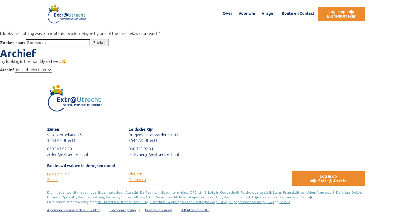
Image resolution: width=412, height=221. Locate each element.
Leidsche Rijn (58, 174)
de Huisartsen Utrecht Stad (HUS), (124, 202)
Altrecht (132, 192)
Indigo (163, 192)
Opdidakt (68, 197)
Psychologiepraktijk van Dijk (200, 197)
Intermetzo (178, 192)
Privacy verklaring (158, 210)
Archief (7, 70)
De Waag (343, 192)
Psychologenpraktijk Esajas (260, 192)
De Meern (137, 179)
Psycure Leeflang (91, 197)
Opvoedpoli (229, 192)
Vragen (269, 13)
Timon (126, 197)
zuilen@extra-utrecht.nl (67, 154)
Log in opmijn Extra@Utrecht (328, 178)
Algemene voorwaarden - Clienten (73, 210)
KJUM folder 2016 (195, 210)
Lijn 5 (202, 192)
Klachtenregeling (123, 210)
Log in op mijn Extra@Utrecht (341, 13)
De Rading (148, 192)
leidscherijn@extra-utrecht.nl (154, 154)
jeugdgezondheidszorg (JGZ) (251, 202)
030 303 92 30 (59, 149)
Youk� (306, 197)
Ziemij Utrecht (166, 197)
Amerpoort (325, 192)
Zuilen (52, 179)
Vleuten (135, 174)
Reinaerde (288, 197)
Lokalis (213, 192)
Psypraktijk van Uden (299, 192)
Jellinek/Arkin (142, 197)
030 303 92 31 (141, 149)
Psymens (112, 197)
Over (227, 13)
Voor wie (246, 13)
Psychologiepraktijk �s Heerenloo (251, 197)
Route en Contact (298, 13)
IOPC (193, 192)
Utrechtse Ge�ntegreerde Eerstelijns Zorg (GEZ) (188, 202)
